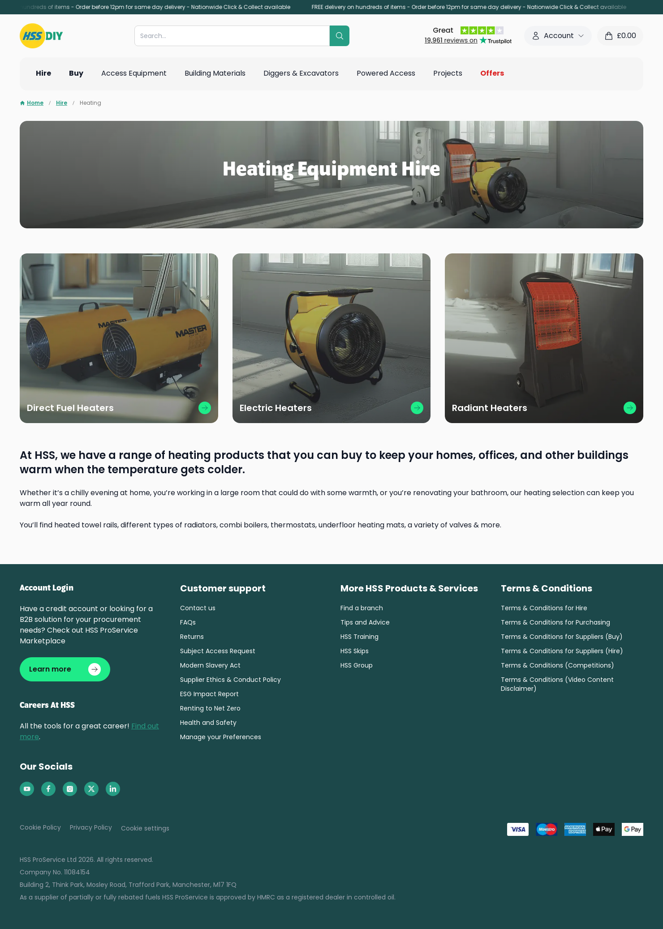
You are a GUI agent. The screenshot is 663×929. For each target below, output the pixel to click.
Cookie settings (145, 828)
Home (31, 103)
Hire (61, 103)
